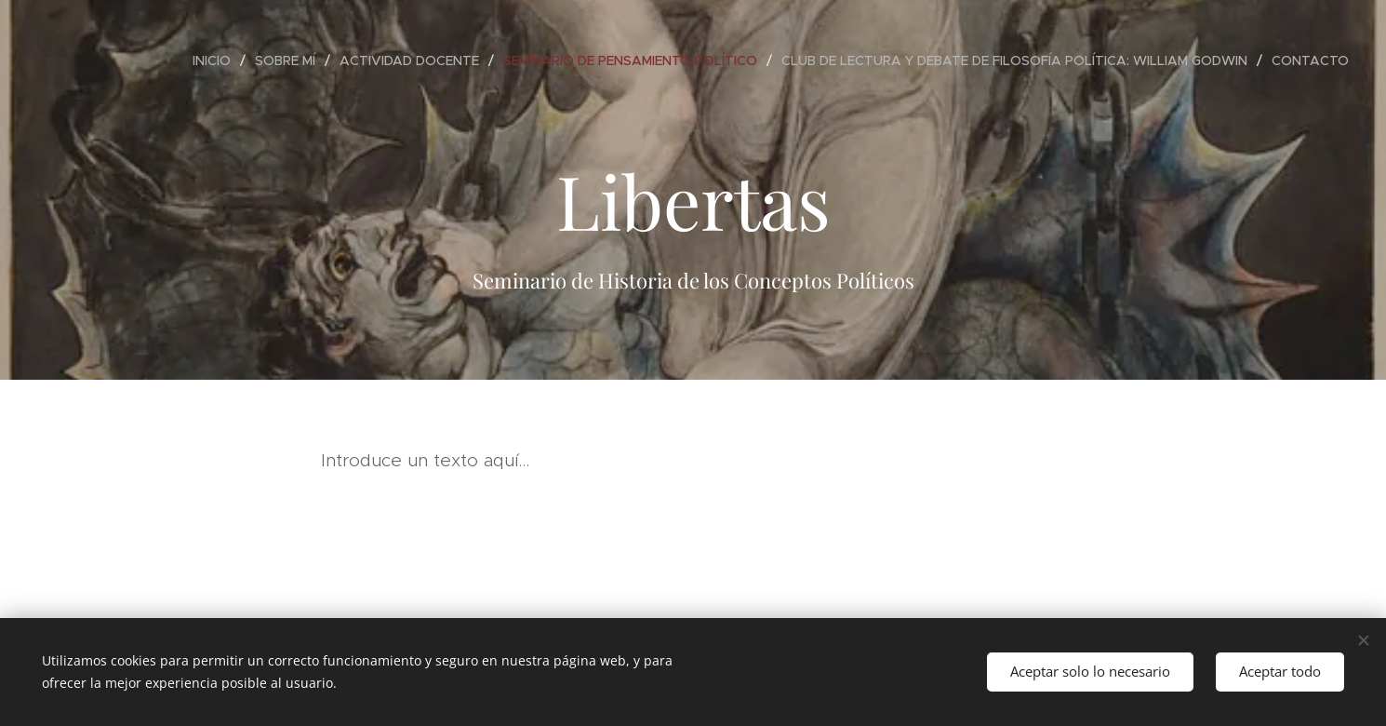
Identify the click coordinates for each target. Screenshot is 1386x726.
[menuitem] (217, 60)
